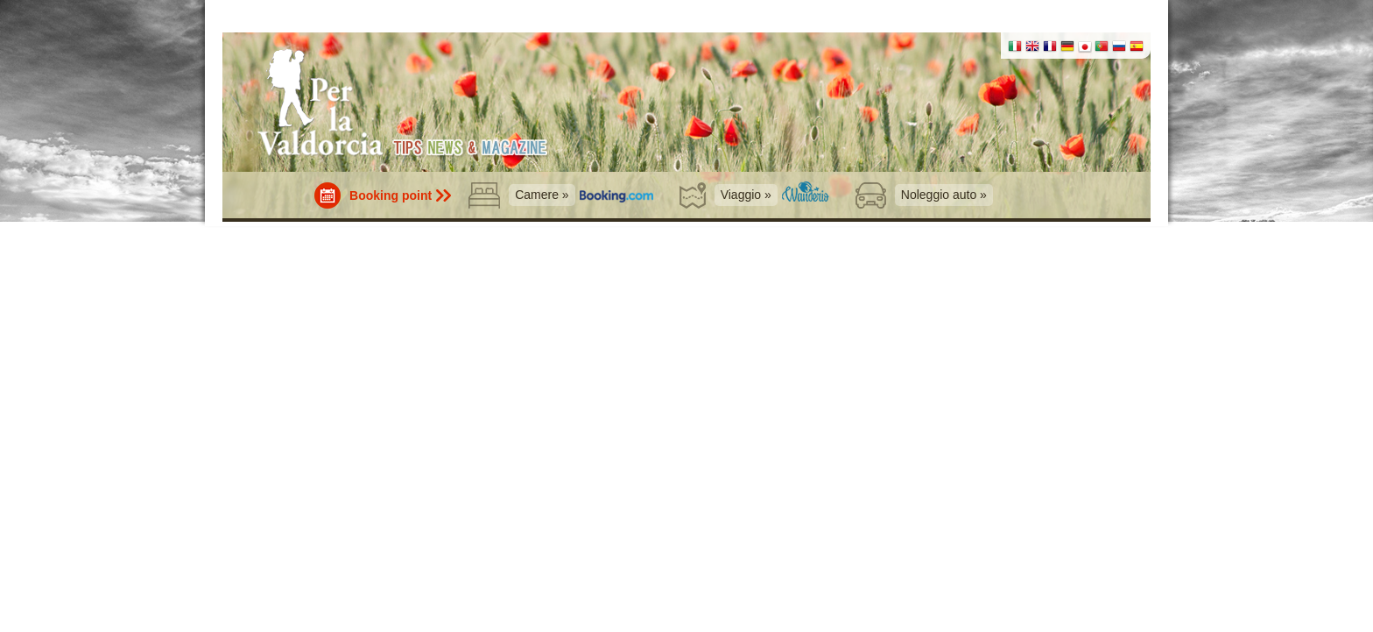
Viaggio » (746, 195)
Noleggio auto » (944, 195)
